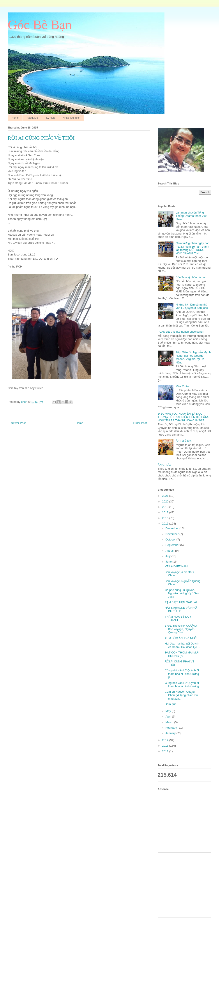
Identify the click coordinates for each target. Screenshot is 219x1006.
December (173, 528)
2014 (165, 740)
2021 (165, 495)
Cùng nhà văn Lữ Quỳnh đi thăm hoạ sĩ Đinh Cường (182, 684)
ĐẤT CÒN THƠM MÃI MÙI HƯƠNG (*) (181, 654)
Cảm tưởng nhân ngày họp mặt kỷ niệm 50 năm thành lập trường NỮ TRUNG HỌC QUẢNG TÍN (192, 248)
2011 (165, 751)
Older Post (140, 423)
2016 (165, 518)
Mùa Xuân (182, 386)
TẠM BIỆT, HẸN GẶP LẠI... (182, 602)
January (171, 733)
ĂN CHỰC (164, 464)
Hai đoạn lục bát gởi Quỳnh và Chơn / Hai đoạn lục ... (182, 645)
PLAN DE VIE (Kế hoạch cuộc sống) (180, 331)
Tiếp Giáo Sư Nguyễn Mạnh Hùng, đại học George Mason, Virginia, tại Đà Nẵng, (193, 357)
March (170, 722)
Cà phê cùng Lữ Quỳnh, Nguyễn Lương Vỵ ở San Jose (182, 593)
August (170, 550)
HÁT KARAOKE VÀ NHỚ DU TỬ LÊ (181, 609)
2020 (165, 501)
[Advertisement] (186, 822)
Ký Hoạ (50, 117)
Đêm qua (170, 704)
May (169, 711)
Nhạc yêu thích (71, 117)
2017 (165, 512)
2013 (165, 745)
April (169, 716)
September (173, 545)
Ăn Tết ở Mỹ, (184, 440)
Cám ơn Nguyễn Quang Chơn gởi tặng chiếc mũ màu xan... (181, 695)
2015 (165, 523)
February (172, 727)
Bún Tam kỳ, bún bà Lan (191, 277)
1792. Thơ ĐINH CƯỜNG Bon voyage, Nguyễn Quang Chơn (181, 629)
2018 (165, 507)
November (173, 534)
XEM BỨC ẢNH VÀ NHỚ (180, 638)
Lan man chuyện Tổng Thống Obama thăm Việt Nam (191, 216)
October (171, 539)
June (169, 561)
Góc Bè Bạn (40, 24)
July (168, 556)
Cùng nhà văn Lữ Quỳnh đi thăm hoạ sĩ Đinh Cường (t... (182, 674)
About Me (32, 117)
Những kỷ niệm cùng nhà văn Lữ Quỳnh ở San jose (192, 306)
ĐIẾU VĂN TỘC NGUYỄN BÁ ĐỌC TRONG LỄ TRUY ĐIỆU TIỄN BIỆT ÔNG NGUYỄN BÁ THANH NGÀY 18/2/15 (183, 417)
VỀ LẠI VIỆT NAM (176, 566)
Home (15, 117)
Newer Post (18, 423)
